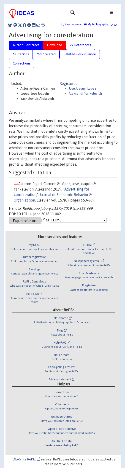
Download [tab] (54, 45)
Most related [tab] (46, 54)
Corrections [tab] (21, 63)
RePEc (33, 459)
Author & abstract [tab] (26, 45)
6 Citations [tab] (21, 54)
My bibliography (96, 24)
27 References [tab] (80, 45)
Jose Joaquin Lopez (82, 88)
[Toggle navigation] (72, 13)
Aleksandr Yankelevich (85, 93)
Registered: (69, 83)
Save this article (73, 24)
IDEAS (16, 459)
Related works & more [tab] (79, 54)
